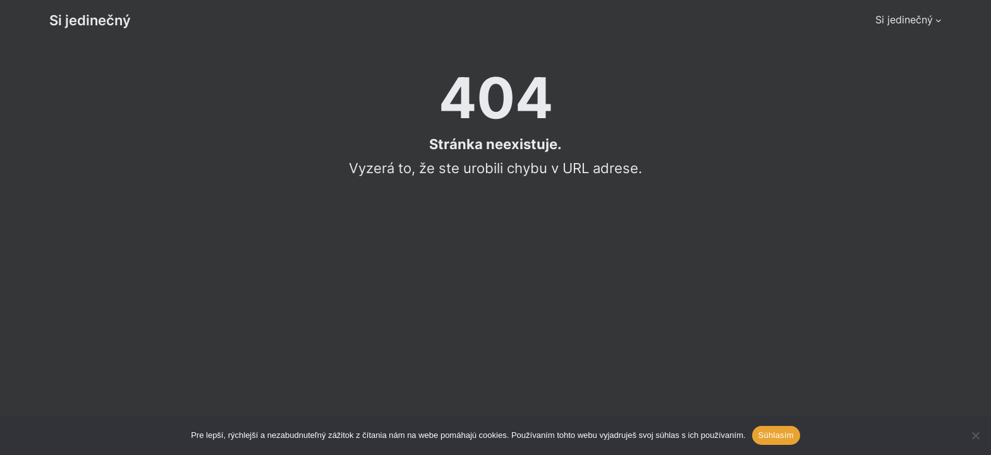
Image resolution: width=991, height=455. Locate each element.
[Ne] (975, 435)
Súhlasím (776, 435)
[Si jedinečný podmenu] (938, 20)
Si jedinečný (90, 19)
